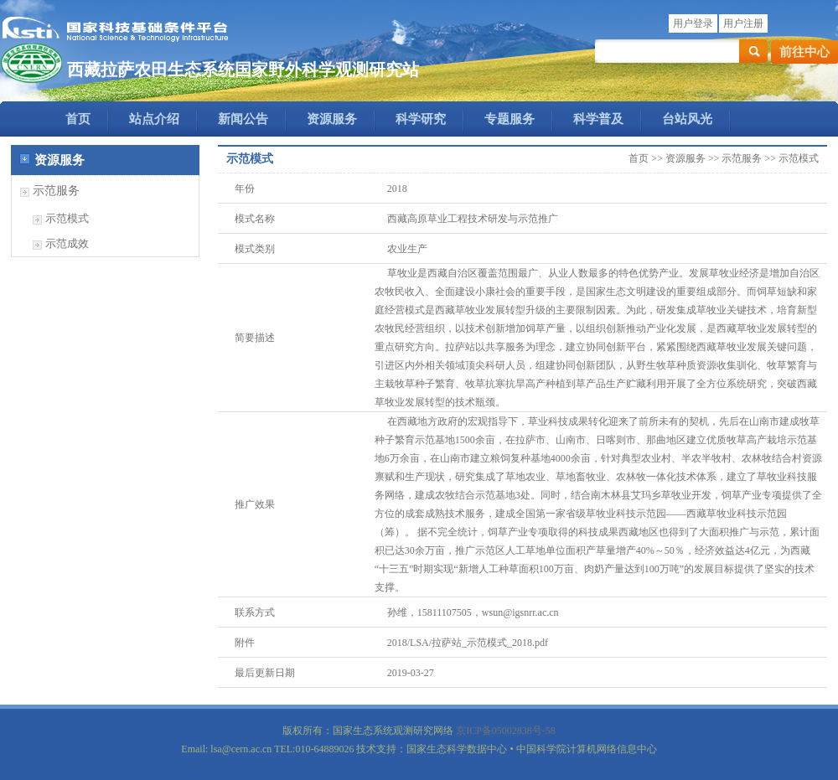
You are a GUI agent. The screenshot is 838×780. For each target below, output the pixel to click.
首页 (78, 119)
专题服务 (509, 119)
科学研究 (421, 119)
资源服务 (332, 119)
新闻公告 (243, 119)
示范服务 (56, 190)
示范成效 (67, 243)
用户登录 (693, 23)
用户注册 (743, 23)
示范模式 (67, 218)
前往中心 (804, 52)
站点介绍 (154, 119)
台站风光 (687, 119)
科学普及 (598, 119)
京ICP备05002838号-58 (506, 730)
